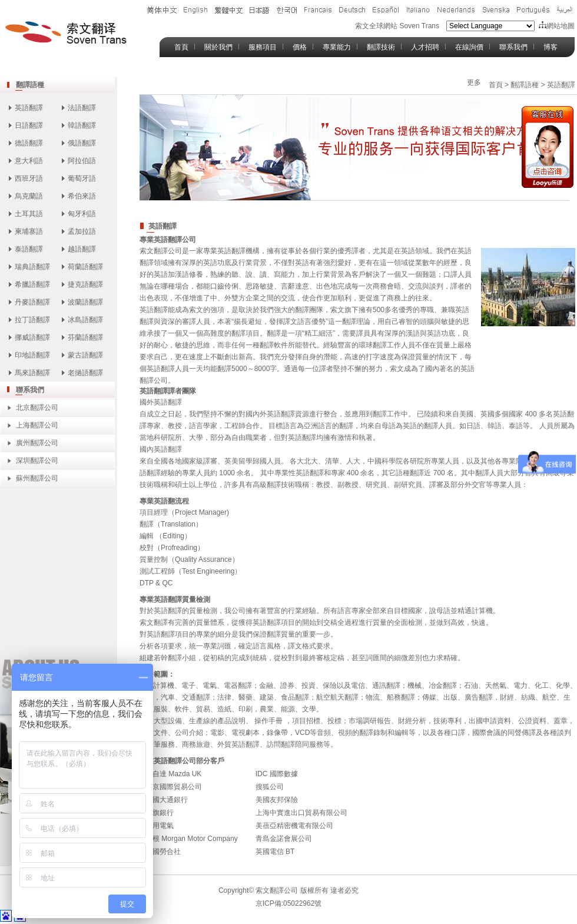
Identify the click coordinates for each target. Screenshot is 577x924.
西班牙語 (29, 178)
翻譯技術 (381, 47)
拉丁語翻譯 (32, 320)
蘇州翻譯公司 (37, 478)
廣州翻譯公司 (37, 443)
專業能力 (337, 47)
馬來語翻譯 (32, 373)
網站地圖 (557, 26)
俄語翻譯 (82, 143)
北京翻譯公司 (37, 407)
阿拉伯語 (82, 161)
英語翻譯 (29, 108)
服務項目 (262, 47)
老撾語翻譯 (85, 373)
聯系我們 (513, 47)
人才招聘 (425, 47)
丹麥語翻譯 (32, 302)
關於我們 (218, 47)
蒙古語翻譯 (85, 355)
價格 (300, 47)
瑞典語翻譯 (32, 267)
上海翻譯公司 (37, 425)
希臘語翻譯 (32, 284)
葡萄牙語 (82, 178)
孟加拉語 (82, 231)
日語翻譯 (29, 125)
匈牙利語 (82, 214)
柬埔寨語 (29, 231)
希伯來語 (82, 196)
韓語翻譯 (82, 125)
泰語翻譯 (29, 249)
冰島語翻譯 (85, 320)
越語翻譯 (82, 249)
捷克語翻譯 (85, 284)
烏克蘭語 (29, 196)
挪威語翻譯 (32, 337)
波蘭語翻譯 (85, 302)
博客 (550, 47)
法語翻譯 (82, 108)
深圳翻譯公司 (37, 460)
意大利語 (29, 161)
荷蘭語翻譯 (85, 267)
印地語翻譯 (32, 355)
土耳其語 (29, 214)
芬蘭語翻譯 (85, 337)
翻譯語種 (30, 85)
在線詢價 (469, 47)
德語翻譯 (29, 143)
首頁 (181, 47)
